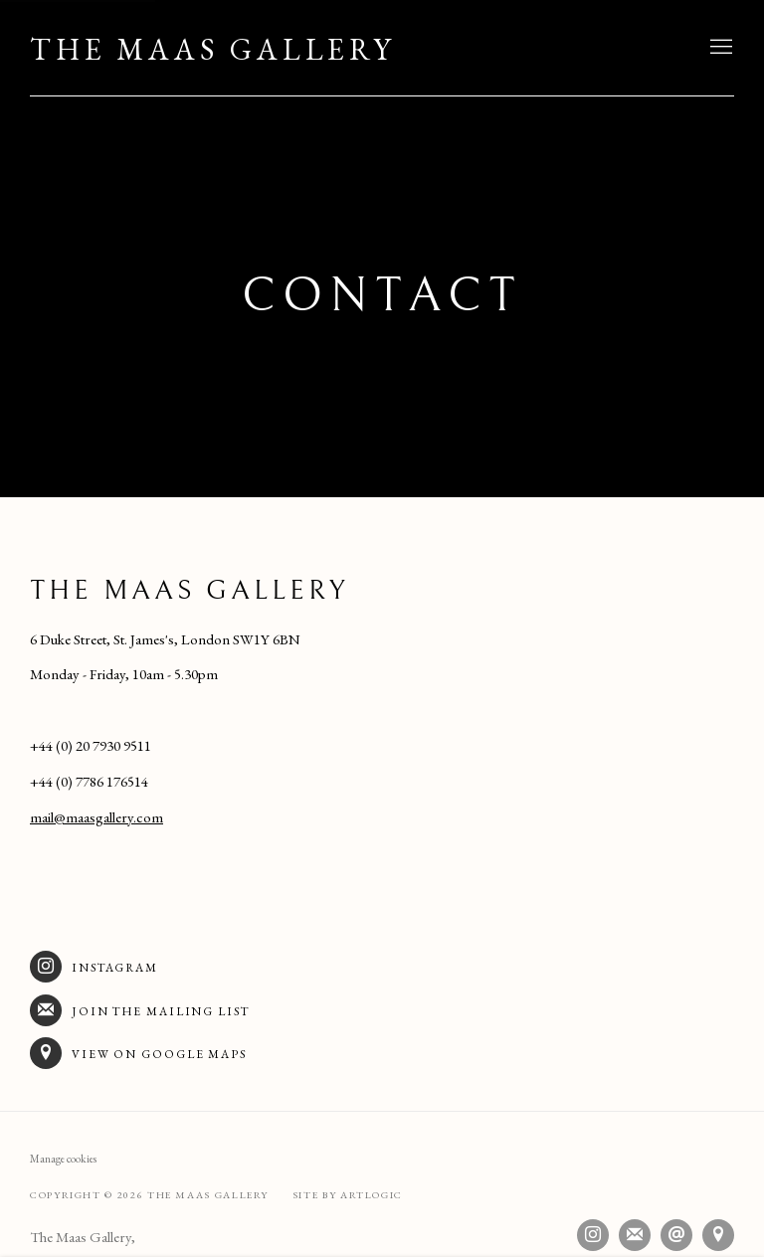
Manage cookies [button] (63, 1159)
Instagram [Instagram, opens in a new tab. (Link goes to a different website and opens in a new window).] (593, 1235)
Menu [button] (719, 48)
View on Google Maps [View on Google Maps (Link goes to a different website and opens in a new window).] (138, 1053)
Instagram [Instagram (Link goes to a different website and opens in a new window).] (94, 967)
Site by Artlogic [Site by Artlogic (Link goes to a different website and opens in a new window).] (347, 1194)
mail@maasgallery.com (96, 817)
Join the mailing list (140, 1010)
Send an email (676, 1235)
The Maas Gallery (213, 50)
